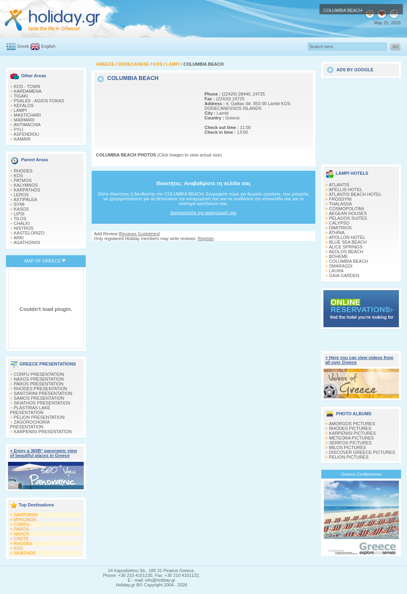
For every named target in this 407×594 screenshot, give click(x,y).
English (48, 46)
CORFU (21, 524)
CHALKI (22, 223)
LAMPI (20, 110)
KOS (18, 175)
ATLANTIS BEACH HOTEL (355, 194)
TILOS (20, 218)
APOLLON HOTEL (347, 237)
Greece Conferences (361, 474)
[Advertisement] (122, 112)
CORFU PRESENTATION (39, 374)
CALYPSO (339, 223)
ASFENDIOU (26, 134)
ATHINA (337, 232)
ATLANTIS (339, 184)
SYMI (19, 204)
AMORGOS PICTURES (352, 423)
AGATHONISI (27, 242)
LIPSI (19, 213)
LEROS (21, 194)
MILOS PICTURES (347, 447)
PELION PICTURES (349, 457)
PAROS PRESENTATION (39, 383)
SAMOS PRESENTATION (39, 398)
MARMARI (24, 119)
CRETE (21, 538)
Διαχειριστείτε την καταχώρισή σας (203, 212)
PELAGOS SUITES (348, 218)
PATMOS (23, 180)
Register (206, 238)
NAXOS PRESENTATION (39, 379)
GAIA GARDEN (344, 275)
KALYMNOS (26, 185)
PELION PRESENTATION (39, 417)
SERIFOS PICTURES (350, 442)
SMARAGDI (341, 266)
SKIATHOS (25, 553)
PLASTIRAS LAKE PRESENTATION (30, 410)
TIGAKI (21, 96)
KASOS (21, 209)
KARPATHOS (27, 190)
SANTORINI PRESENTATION (43, 393)
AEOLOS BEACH (346, 251)
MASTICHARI (27, 115)
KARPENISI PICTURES (352, 433)
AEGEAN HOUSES (348, 213)
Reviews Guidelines (139, 233)
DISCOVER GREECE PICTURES (362, 452)
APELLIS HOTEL (345, 189)
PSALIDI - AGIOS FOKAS (39, 100)
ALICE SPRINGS (345, 246)
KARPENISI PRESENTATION (43, 431)
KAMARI (22, 139)
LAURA (336, 270)
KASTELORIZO (29, 233)
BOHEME (338, 256)
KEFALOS (24, 105)
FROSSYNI (340, 199)
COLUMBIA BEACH (348, 261)
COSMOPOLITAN (346, 208)
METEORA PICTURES (351, 438)
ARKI (19, 237)
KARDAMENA (28, 91)
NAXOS (21, 533)
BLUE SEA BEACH (348, 242)
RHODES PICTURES (350, 428)
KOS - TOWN (27, 86)
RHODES (23, 170)
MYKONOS (25, 519)
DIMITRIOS (340, 227)
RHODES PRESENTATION (40, 388)
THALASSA (340, 203)
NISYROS (24, 228)
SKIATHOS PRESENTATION (42, 403)
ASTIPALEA (25, 199)
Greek (23, 46)
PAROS (21, 529)
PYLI (19, 129)
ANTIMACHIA (27, 124)
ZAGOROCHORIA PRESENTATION (29, 424)
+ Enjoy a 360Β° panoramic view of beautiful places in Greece (43, 453)
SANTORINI (26, 514)
